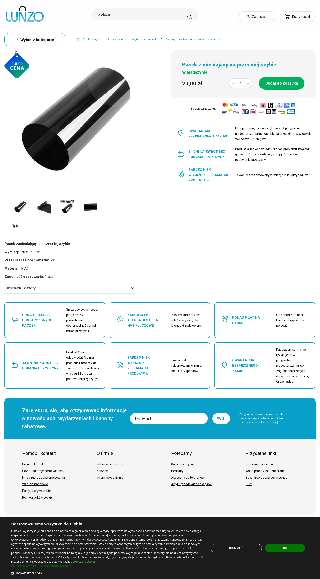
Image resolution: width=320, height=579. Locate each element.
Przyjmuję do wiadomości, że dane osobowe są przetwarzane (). (263, 418)
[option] (20, 207)
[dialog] (160, 548)
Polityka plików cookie (37, 497)
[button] (107, 566)
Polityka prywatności (36, 491)
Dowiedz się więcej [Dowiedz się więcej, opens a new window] (82, 561)
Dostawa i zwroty (70, 288)
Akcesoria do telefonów (187, 477)
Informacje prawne (110, 464)
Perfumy (177, 471)
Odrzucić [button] (236, 548)
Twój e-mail (143, 418)
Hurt (249, 484)
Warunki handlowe (35, 484)
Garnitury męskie (183, 464)
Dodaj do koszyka (281, 83)
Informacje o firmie (110, 477)
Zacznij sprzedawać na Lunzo (266, 477)
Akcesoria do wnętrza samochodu (135, 39)
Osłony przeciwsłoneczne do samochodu (193, 39)
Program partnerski (259, 464)
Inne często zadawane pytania (43, 477)
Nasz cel (102, 471)
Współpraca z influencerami (265, 471)
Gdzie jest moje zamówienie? (42, 471)
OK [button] (285, 548)
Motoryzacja (96, 39)
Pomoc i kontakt (33, 464)
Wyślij (221, 418)
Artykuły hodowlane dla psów (191, 484)
